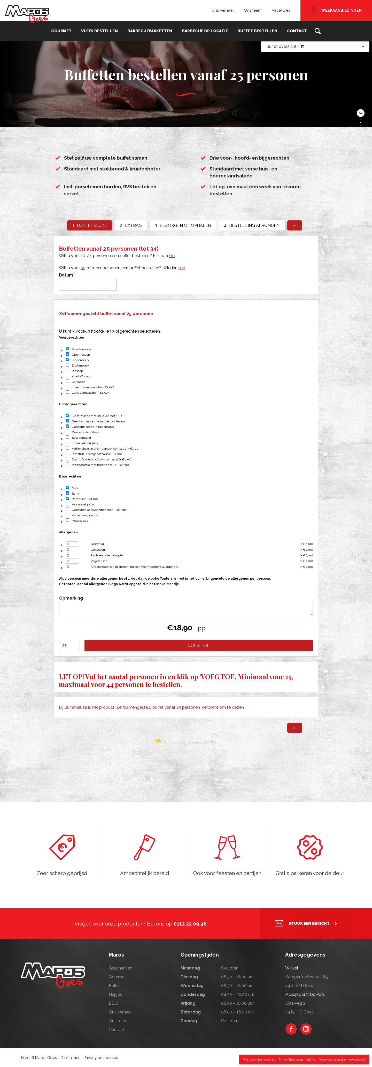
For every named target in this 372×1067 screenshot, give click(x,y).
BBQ (113, 1003)
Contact (296, 31)
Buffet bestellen (257, 31)
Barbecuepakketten (149, 31)
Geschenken (120, 968)
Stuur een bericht (309, 923)
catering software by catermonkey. (190, 742)
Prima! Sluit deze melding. (297, 1059)
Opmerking (71, 598)
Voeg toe (199, 645)
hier (172, 255)
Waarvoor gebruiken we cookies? (342, 1059)
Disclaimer (70, 1057)
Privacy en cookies (100, 1057)
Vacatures (281, 10)
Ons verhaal (223, 10)
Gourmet (62, 31)
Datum (67, 275)
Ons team (252, 10)
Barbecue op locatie (205, 31)
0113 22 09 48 (190, 924)
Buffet (114, 985)
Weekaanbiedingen (341, 10)
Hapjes (115, 994)
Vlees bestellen (99, 31)
